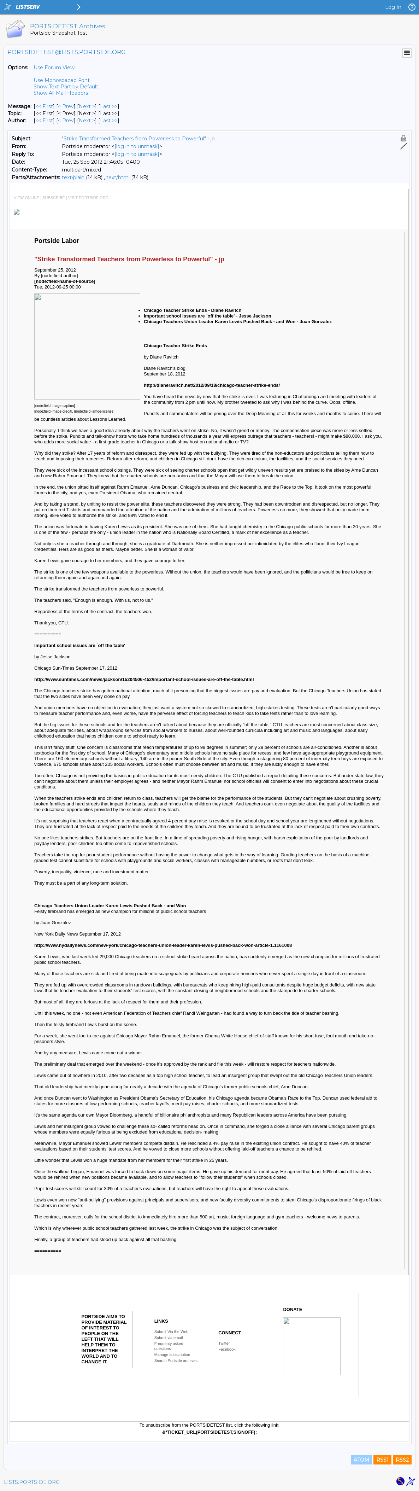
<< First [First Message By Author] (44, 120)
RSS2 (402, 1460)
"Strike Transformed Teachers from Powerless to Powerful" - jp (138, 138)
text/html (118, 177)
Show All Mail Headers (61, 93)
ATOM (361, 1460)
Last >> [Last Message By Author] (109, 120)
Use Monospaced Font (62, 80)
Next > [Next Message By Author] (87, 120)
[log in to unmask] (136, 146)
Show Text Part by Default (66, 86)
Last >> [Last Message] (109, 106)
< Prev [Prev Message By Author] (66, 120)
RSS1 (382, 1460)
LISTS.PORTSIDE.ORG (32, 1482)
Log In (393, 7)
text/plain (73, 177)
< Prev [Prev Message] (66, 106)
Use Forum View (54, 67)
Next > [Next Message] (87, 106)
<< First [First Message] (44, 106)
